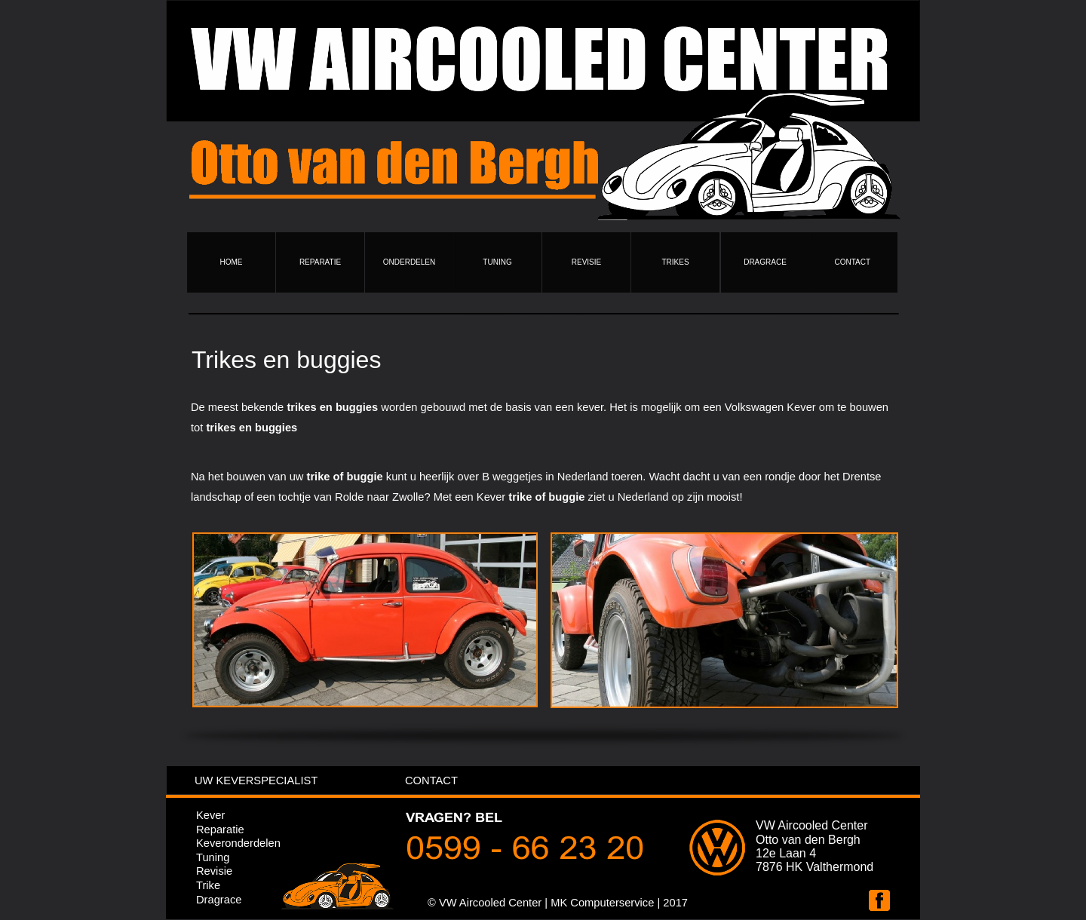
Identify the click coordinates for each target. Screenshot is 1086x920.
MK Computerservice (602, 903)
